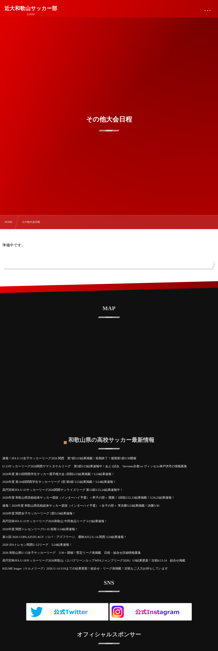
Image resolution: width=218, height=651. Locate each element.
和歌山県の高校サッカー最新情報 (111, 437)
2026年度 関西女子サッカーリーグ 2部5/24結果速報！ (39, 513)
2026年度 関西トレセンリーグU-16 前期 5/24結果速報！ (40, 529)
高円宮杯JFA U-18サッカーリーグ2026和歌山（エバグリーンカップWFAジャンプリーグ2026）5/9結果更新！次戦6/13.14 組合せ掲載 (93, 560)
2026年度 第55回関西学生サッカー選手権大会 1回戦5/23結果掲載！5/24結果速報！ (58, 474)
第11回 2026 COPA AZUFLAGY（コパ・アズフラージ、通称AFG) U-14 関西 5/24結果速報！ (64, 537)
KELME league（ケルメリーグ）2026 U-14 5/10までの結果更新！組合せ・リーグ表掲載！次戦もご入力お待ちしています (86, 568)
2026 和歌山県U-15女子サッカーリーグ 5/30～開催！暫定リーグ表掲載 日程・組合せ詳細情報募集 (73, 552)
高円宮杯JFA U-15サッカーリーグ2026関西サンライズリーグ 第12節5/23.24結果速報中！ (62, 490)
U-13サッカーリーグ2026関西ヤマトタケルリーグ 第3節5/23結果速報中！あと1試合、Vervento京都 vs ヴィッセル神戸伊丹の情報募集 (94, 466)
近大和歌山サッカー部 (30, 8)
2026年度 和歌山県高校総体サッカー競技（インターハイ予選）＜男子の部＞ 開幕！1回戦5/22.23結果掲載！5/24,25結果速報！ (88, 497)
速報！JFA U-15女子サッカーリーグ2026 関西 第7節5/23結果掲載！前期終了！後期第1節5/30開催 (69, 458)
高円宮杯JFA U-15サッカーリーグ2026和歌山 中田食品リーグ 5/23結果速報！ (54, 521)
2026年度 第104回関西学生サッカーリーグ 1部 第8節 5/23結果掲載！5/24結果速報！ (59, 482)
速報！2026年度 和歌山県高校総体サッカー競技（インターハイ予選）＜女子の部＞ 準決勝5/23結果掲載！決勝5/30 (80, 505)
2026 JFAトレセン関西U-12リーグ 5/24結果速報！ (37, 544)
